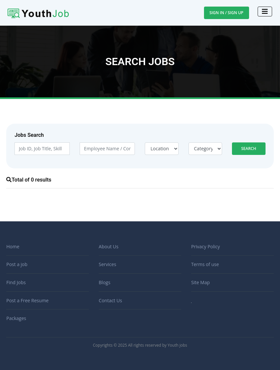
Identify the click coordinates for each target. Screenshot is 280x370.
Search (248, 148)
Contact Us (110, 300)
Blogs (104, 282)
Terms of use (205, 264)
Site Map (200, 282)
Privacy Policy (205, 246)
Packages (16, 318)
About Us (108, 246)
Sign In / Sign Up (226, 12)
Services (107, 264)
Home (12, 246)
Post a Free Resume (27, 300)
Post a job (16, 264)
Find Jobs (16, 282)
